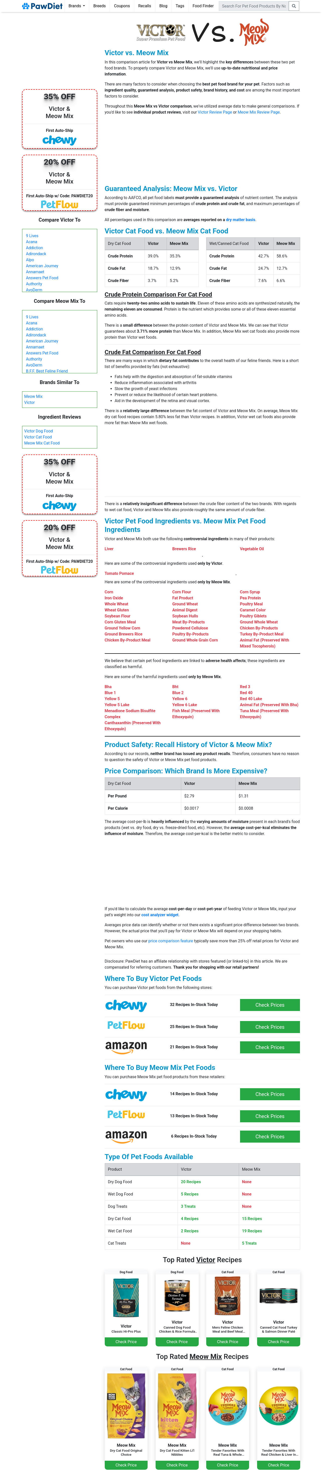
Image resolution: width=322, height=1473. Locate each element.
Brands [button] (75, 6)
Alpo (30, 259)
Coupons (122, 6)
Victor (29, 402)
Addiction (34, 247)
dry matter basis (240, 219)
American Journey (42, 265)
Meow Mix (33, 396)
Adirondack (36, 253)
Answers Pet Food (42, 277)
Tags (180, 6)
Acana (31, 241)
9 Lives (32, 235)
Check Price (126, 1341)
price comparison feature (170, 941)
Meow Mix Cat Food (42, 443)
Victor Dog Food (38, 431)
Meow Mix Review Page (259, 112)
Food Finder (203, 6)
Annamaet (35, 271)
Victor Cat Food (38, 437)
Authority (34, 284)
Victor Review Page (215, 112)
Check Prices (270, 1005)
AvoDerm (34, 290)
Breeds (99, 6)
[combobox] (254, 6)
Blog (163, 6)
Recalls (144, 6)
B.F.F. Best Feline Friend (47, 371)
